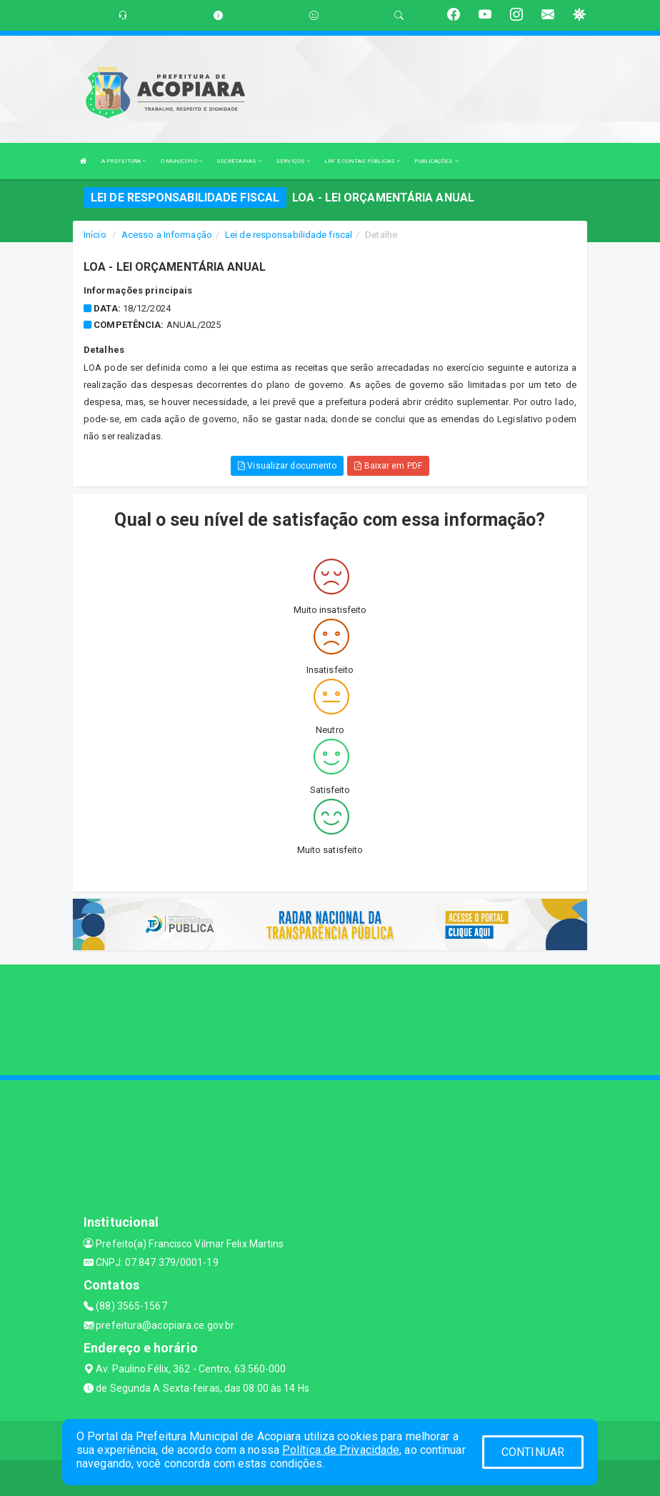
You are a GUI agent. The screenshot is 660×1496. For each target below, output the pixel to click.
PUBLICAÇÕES (436, 161)
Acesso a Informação (166, 234)
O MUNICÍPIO (181, 161)
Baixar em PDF (388, 466)
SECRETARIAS (238, 161)
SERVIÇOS (293, 161)
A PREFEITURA (123, 161)
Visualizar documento (287, 466)
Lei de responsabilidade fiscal (288, 234)
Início (95, 234)
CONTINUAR (532, 1452)
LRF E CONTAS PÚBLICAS (362, 161)
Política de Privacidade (340, 1450)
